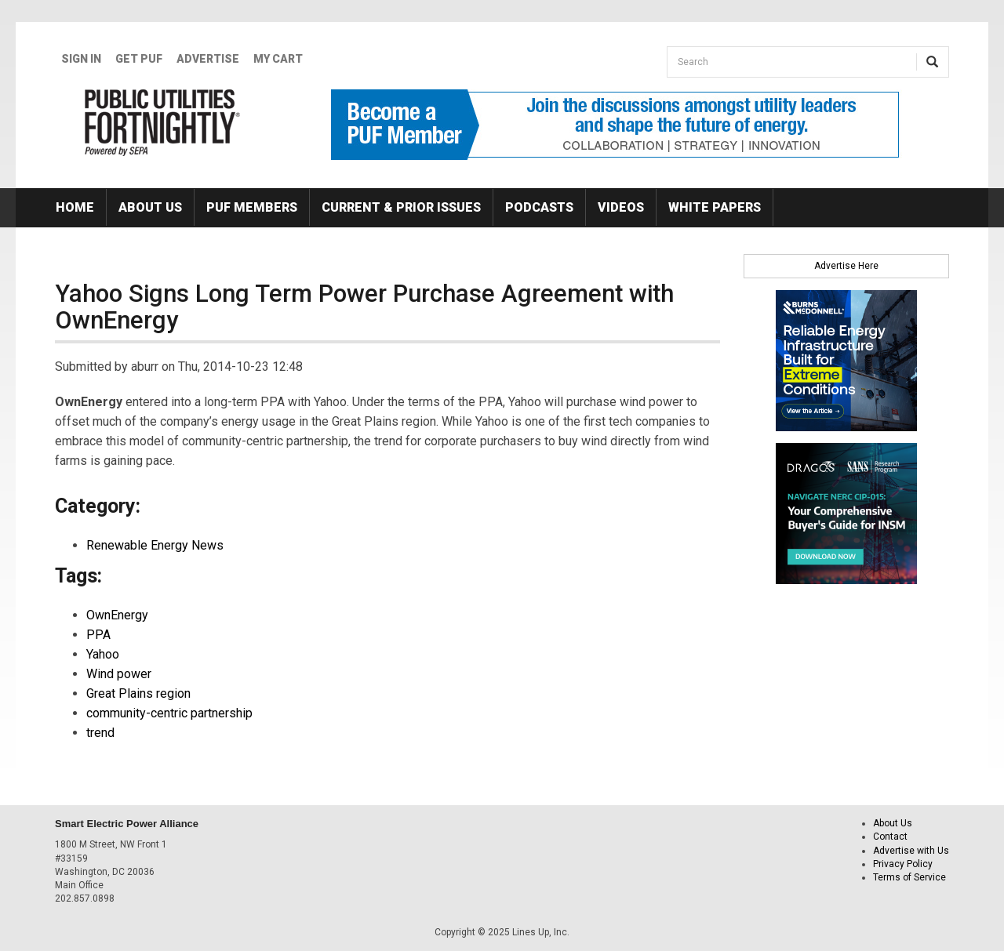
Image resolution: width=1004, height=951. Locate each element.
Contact (890, 836)
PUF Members (251, 207)
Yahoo (102, 654)
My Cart (278, 59)
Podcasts (539, 207)
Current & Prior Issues (401, 207)
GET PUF (138, 59)
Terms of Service (909, 877)
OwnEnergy (117, 615)
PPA (98, 634)
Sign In (81, 59)
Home (75, 207)
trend (100, 732)
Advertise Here (846, 265)
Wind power (118, 673)
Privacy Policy (903, 863)
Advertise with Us (911, 850)
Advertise (207, 59)
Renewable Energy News (155, 545)
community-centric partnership (169, 713)
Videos (621, 207)
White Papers (714, 207)
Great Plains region (138, 693)
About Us (150, 207)
